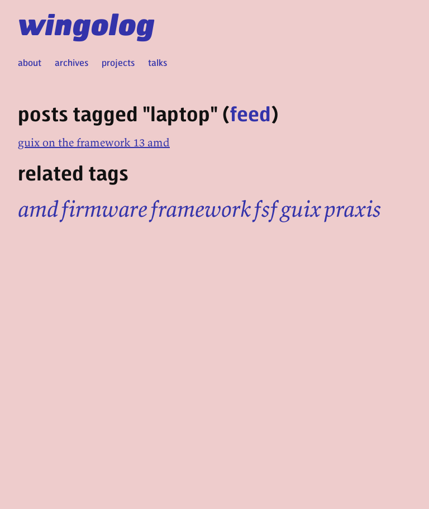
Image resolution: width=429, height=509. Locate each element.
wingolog (86, 23)
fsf (266, 209)
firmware (104, 209)
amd (38, 209)
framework (200, 209)
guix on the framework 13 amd (94, 142)
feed (250, 113)
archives (71, 62)
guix (300, 209)
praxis (352, 209)
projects (118, 62)
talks (157, 62)
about (29, 62)
